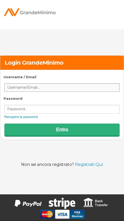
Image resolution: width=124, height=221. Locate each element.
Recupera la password (21, 117)
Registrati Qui (89, 164)
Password (13, 98)
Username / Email (20, 77)
